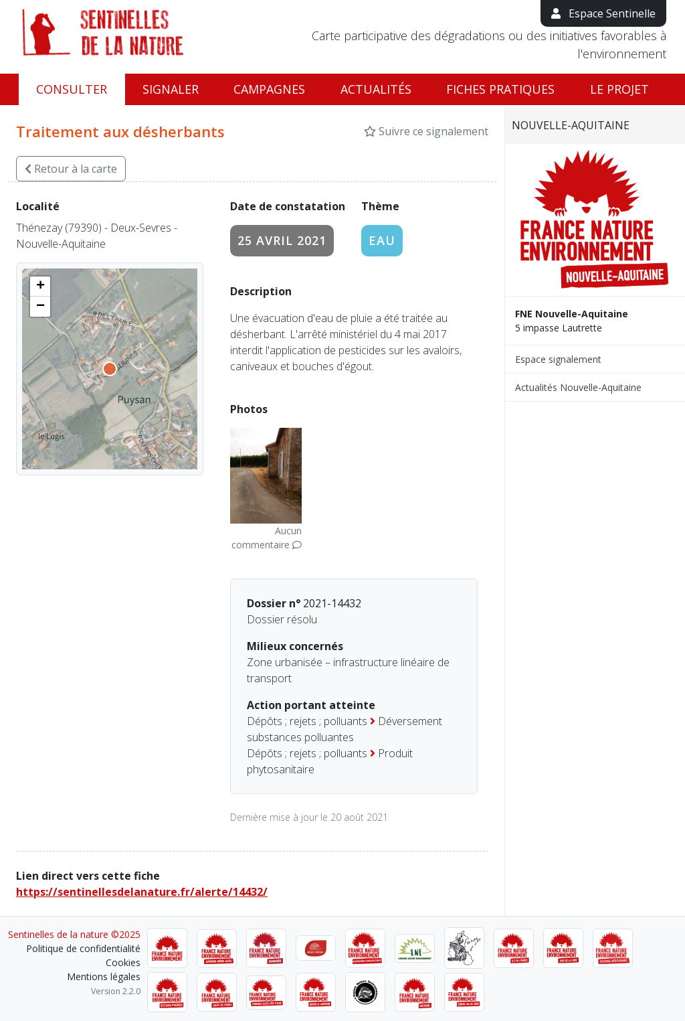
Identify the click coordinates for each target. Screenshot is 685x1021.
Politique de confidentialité (83, 948)
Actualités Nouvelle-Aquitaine (578, 387)
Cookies (123, 962)
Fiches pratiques (500, 89)
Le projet (619, 89)
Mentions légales (103, 976)
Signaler (170, 89)
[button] (40, 287)
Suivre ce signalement (426, 131)
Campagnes (269, 89)
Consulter (71, 89)
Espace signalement (558, 359)
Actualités (375, 89)
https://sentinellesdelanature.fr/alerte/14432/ (142, 891)
